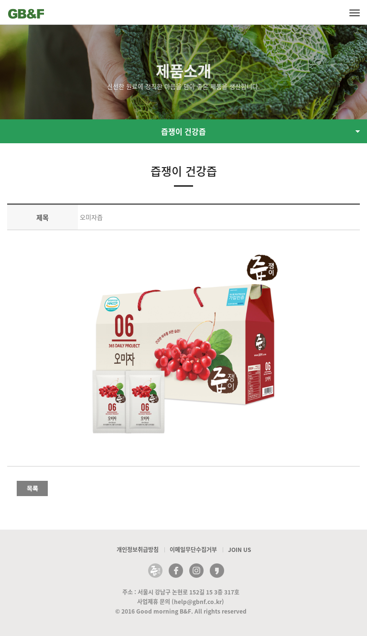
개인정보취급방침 (138, 549)
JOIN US (239, 549)
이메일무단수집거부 (193, 549)
